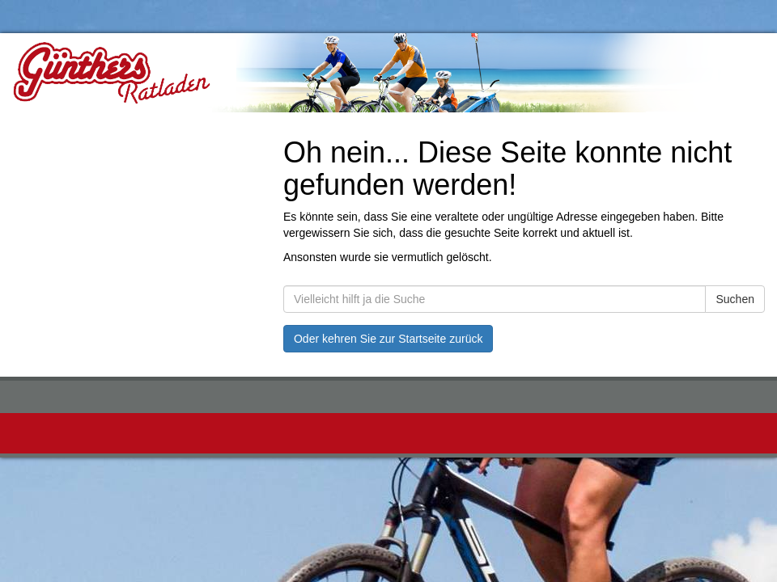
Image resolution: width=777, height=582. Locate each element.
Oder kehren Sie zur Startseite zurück (388, 338)
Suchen (734, 299)
